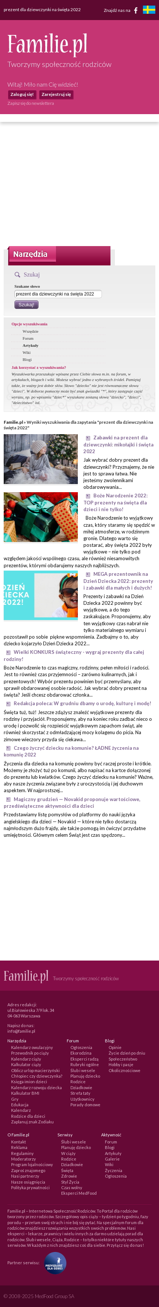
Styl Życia (70, 1181)
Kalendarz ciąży (26, 1058)
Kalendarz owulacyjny (32, 1047)
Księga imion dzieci (29, 1081)
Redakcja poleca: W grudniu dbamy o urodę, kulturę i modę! (82, 703)
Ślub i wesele (82, 1070)
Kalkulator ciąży (26, 1064)
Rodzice (78, 1081)
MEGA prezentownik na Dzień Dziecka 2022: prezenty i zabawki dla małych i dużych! (118, 581)
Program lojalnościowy (32, 1164)
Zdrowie (69, 1176)
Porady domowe (85, 1104)
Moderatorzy (23, 1158)
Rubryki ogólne (84, 1064)
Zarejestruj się (56, 94)
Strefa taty (80, 1093)
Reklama (19, 1147)
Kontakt (18, 1141)
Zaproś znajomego (28, 1170)
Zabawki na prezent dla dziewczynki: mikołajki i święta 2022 (118, 444)
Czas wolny (71, 1187)
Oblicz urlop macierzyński (35, 1070)
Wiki (27, 352)
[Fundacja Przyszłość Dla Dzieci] (53, 1262)
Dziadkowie (81, 1087)
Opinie (115, 1047)
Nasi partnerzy (25, 1176)
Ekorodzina (81, 1053)
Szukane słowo (27, 286)
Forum (28, 338)
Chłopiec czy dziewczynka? (36, 1076)
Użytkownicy (82, 1099)
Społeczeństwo (123, 1058)
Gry (15, 1099)
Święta (67, 1170)
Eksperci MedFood (79, 1193)
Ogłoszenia (81, 1047)
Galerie (112, 1158)
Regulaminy (22, 1153)
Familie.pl (13, 422)
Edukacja (20, 1104)
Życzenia (113, 1170)
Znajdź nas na (122, 10)
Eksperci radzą (84, 1058)
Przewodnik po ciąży (30, 1053)
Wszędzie (31, 331)
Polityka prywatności (30, 1187)
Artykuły (31, 345)
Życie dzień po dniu (127, 1053)
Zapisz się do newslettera (30, 103)
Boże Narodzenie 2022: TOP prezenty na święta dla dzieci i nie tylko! (115, 502)
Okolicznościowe (124, 1070)
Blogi (27, 359)
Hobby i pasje (121, 1064)
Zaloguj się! (22, 94)
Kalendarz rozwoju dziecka (36, 1087)
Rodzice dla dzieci (28, 1116)
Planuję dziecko (85, 1076)
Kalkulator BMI (25, 1093)
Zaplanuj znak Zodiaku (32, 1121)
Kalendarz (21, 1110)
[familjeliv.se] (149, 11)
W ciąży (68, 1153)
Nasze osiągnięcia (28, 1181)
